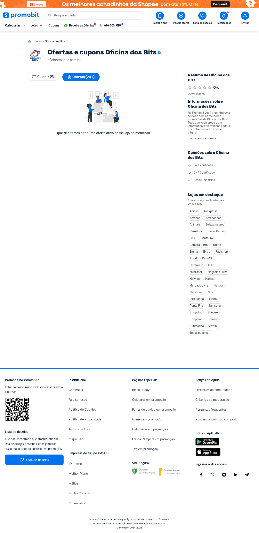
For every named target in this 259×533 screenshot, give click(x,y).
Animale (195, 221)
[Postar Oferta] (181, 19)
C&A (192, 235)
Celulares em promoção (149, 400)
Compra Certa (199, 242)
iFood (193, 256)
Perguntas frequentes (210, 410)
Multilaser (196, 270)
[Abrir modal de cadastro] (245, 19)
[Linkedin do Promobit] (235, 475)
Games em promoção (147, 419)
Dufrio (217, 242)
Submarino (197, 326)
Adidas (194, 207)
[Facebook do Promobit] (201, 475)
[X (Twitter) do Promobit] (212, 475)
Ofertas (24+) (82, 73)
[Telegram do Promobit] (247, 475)
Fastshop (222, 249)
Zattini (213, 326)
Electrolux (196, 263)
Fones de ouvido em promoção (154, 410)
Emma (194, 249)
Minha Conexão (79, 493)
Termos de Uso (79, 429)
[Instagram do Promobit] (224, 475)
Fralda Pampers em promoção (153, 439)
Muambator (77, 503)
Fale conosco (77, 400)
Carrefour (196, 228)
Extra (206, 249)
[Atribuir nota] (190, 83)
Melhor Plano (78, 474)
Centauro (207, 235)
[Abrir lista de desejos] (202, 19)
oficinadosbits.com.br (202, 134)
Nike (210, 291)
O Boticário (197, 298)
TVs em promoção (145, 449)
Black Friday (140, 390)
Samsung (214, 305)
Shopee (213, 312)
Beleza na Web (214, 221)
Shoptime (196, 319)
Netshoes (196, 291)
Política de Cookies (82, 410)
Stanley (213, 319)
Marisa (209, 277)
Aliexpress (210, 207)
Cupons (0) (44, 73)
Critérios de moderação (212, 400)
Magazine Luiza (218, 270)
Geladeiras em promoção (150, 429)
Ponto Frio (196, 305)
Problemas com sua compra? (215, 419)
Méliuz (73, 484)
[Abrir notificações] (223, 19)
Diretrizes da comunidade (213, 390)
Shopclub (196, 312)
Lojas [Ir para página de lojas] (39, 37)
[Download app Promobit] (159, 19)
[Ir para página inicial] (31, 37)
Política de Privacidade (84, 419)
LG (210, 263)
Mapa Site (75, 439)
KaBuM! (207, 256)
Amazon (195, 214)
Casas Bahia (216, 228)
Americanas (213, 214)
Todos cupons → (200, 333)
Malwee (195, 277)
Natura (218, 284)
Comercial (75, 390)
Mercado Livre (199, 284)
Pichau (213, 298)
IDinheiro (75, 464)
